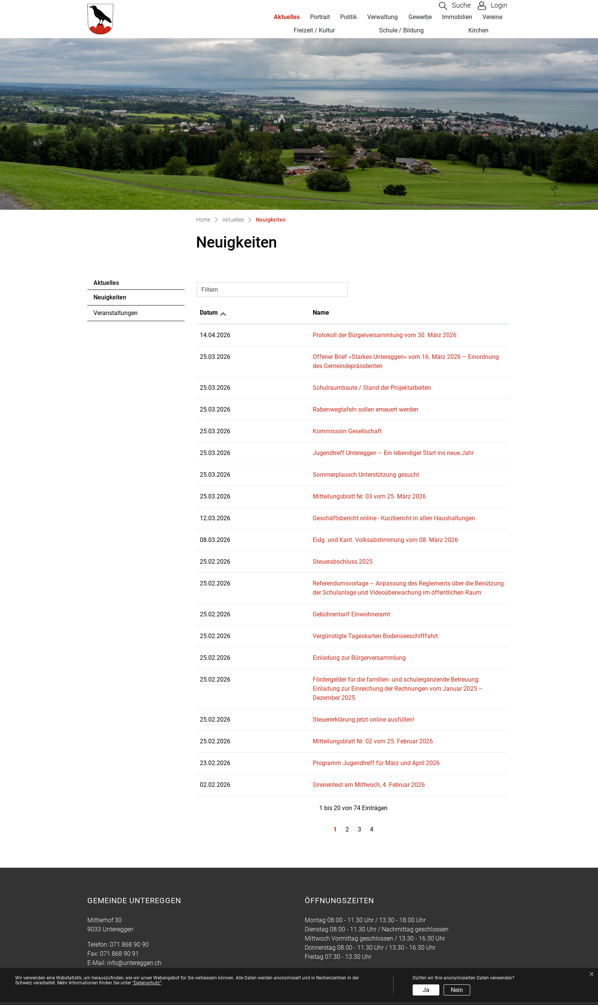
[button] (455, 6)
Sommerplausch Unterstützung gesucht (289, 465)
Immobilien (457, 17)
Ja (426, 990)
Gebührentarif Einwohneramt (275, 605)
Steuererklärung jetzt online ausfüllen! (287, 701)
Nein (457, 990)
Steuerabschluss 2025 (266, 552)
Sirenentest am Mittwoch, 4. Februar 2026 (292, 766)
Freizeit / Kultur (314, 30)
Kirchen (478, 30)
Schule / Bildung (401, 30)
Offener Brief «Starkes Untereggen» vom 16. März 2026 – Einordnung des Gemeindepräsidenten (365, 356)
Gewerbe (420, 17)
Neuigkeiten (114, 299)
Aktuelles (287, 17)
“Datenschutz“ (146, 983)
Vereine (492, 17)
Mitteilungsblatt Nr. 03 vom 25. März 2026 (293, 487)
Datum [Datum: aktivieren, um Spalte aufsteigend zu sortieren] (209, 312)
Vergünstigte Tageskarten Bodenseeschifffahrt (299, 626)
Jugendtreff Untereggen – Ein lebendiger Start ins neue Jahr (316, 443)
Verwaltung (382, 17)
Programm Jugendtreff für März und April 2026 (299, 744)
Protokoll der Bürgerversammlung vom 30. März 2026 (308, 335)
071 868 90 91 (119, 935)
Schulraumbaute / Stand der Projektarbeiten (295, 378)
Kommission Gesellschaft (270, 422)
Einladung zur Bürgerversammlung (283, 648)
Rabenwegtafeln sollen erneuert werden (289, 400)
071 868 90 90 (129, 926)
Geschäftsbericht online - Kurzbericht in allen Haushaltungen (317, 509)
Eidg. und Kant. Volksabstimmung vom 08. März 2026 (309, 530)
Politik (348, 17)
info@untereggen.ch (134, 944)
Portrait (320, 17)
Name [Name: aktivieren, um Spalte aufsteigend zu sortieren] (244, 312)
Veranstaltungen (115, 313)
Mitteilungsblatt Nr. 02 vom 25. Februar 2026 (296, 723)
